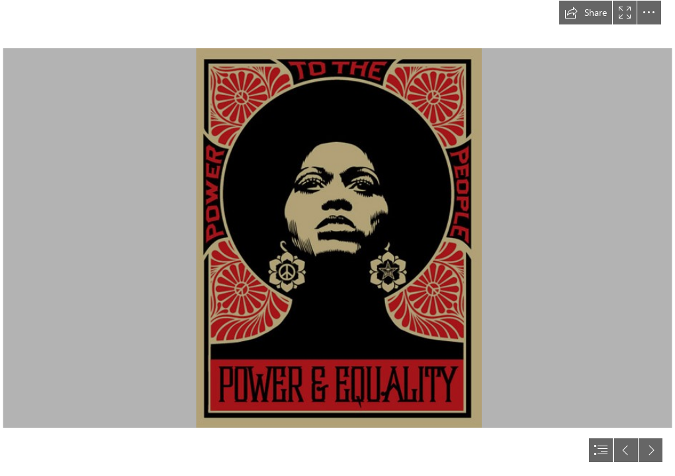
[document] (337, 238)
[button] (585, 12)
